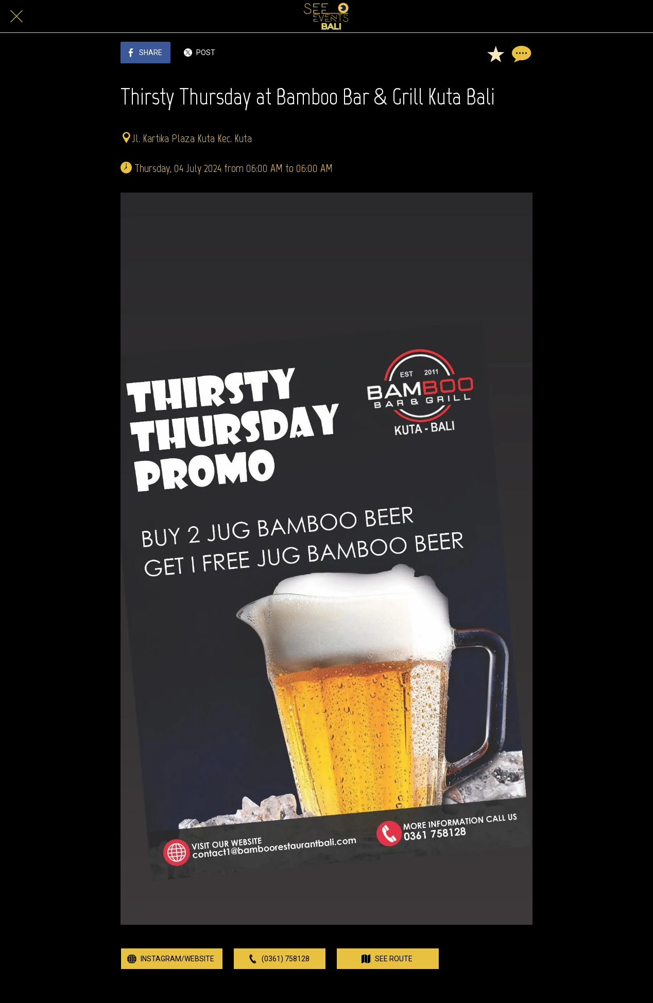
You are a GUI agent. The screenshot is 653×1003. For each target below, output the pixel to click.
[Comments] (520, 53)
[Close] (16, 16)
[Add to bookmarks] (495, 53)
